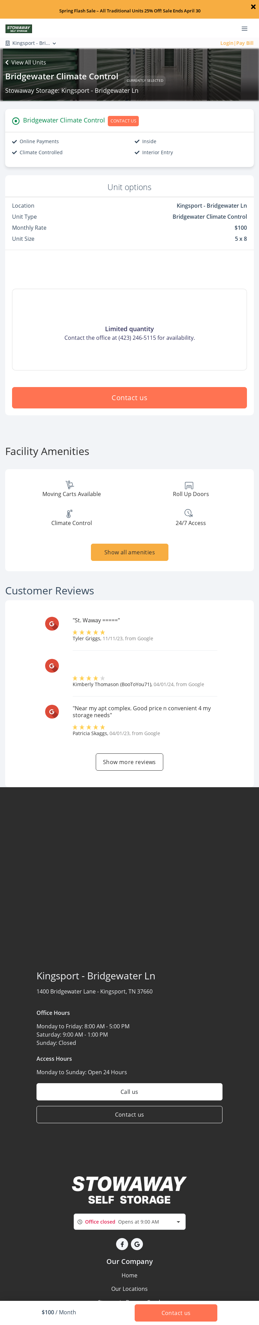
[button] (122, 1244)
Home (129, 1275)
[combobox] (130, 1222)
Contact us (129, 397)
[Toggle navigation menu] (247, 28)
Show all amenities (129, 552)
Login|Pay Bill (236, 43)
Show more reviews (129, 762)
